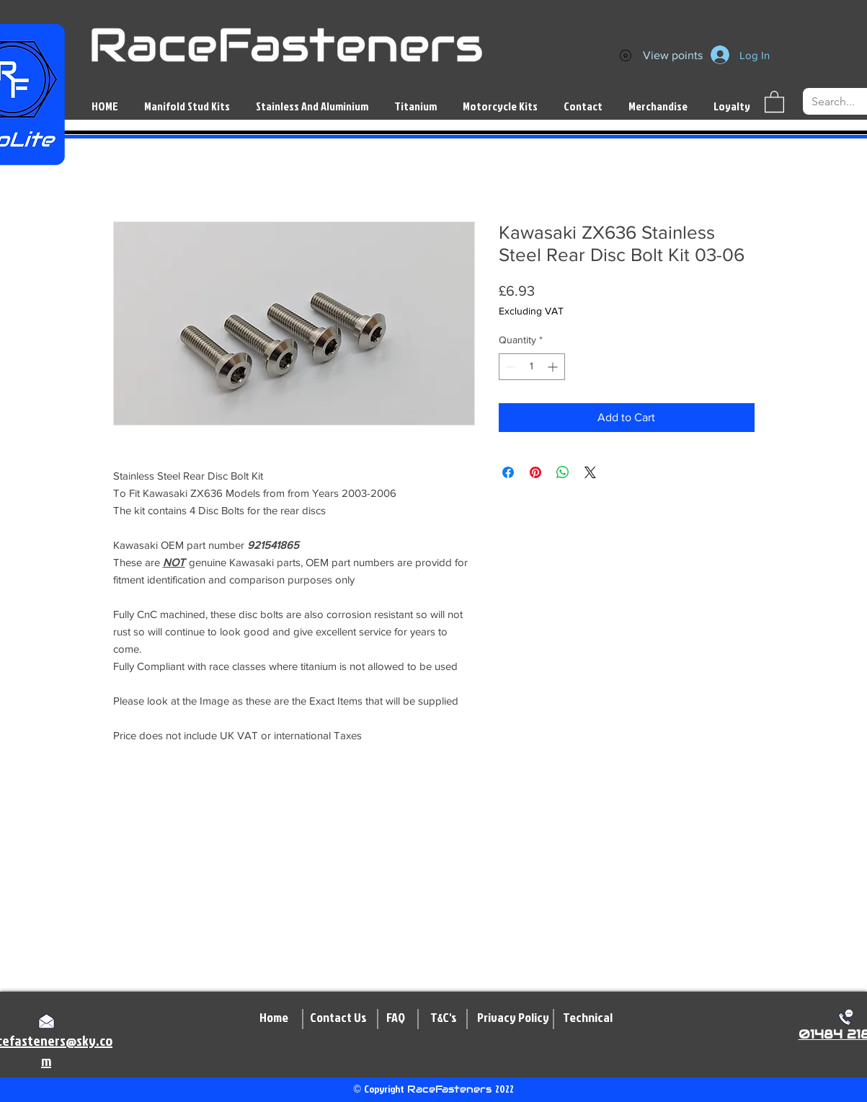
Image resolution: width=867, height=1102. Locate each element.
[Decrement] (510, 366)
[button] (774, 101)
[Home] (274, 1017)
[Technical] (588, 1017)
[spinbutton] (532, 366)
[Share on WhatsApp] (563, 472)
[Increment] (554, 366)
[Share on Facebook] (508, 472)
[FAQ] (396, 1017)
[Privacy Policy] (513, 1017)
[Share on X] (590, 472)
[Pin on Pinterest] (535, 472)
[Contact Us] (338, 1017)
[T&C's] (443, 1017)
